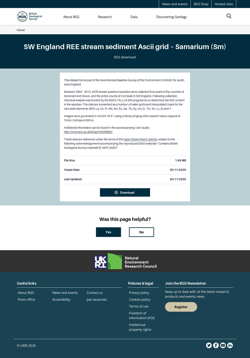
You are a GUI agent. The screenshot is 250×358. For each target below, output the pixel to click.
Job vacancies (97, 299)
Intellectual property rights (140, 327)
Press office (26, 299)
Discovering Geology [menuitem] (171, 17)
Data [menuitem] (134, 17)
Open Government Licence (140, 139)
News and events (175, 4)
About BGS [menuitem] (71, 17)
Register (181, 307)
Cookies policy (139, 299)
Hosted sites (224, 4)
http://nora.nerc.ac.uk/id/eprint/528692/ (88, 131)
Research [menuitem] (105, 17)
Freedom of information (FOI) (141, 315)
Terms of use (138, 306)
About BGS (26, 292)
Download (127, 192)
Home (21, 30)
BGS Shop (201, 4)
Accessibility (61, 299)
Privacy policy (139, 292)
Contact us (95, 292)
